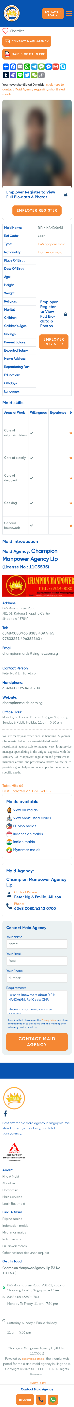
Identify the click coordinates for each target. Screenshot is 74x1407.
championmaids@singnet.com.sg (37, 650)
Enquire (25, 1399)
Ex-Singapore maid (51, 244)
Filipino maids (21, 826)
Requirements (16, 988)
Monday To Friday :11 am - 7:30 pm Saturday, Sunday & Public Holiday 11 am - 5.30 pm (30, 1318)
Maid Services (12, 1197)
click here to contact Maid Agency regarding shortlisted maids (33, 89)
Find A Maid (10, 1176)
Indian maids (20, 842)
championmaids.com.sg (37, 700)
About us (8, 1183)
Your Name (14, 937)
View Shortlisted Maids (28, 818)
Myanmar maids (23, 850)
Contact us (10, 1190)
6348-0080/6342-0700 (37, 685)
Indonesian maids (24, 834)
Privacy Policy (48, 1020)
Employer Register (37, 210)
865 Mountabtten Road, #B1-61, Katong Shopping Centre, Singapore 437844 (33, 1287)
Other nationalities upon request (25, 1253)
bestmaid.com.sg (33, 1358)
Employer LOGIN (53, 13)
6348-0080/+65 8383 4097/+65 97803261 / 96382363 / (37, 633)
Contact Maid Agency (27, 41)
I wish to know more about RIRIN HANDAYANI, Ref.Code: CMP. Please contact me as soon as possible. (37, 1002)
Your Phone (14, 971)
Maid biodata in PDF (25, 54)
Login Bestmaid (13, 1204)
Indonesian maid (50, 252)
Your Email (14, 954)
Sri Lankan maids (14, 1246)
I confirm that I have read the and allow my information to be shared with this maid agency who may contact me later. (38, 1024)
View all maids (22, 810)
